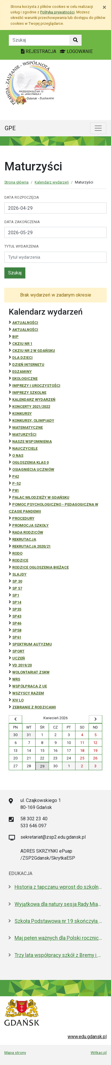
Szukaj (15, 273)
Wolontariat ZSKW (31, 672)
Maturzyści (24, 434)
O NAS (17, 455)
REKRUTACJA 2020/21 (31, 546)
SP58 (16, 630)
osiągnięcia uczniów (33, 469)
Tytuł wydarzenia (21, 246)
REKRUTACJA (24, 539)
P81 (15, 490)
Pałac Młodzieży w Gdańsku (40, 497)
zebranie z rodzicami (34, 707)
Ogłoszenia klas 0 (30, 462)
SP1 (15, 595)
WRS (16, 679)
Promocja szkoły (30, 525)
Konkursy (22, 413)
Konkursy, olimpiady (33, 420)
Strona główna (16, 182)
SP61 (16, 637)
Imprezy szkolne (29, 392)
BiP (15, 336)
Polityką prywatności (57, 12)
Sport (18, 651)
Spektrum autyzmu (32, 644)
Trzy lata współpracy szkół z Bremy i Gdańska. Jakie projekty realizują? (58, 955)
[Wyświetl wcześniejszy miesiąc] (15, 719)
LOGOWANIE (76, 51)
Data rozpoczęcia (21, 197)
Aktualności (25, 322)
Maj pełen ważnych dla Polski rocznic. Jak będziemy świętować (58, 938)
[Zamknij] (104, 7)
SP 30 (17, 581)
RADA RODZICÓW (27, 532)
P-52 (16, 483)
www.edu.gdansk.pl (87, 1036)
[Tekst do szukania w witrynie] (39, 40)
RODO (17, 553)
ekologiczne (25, 378)
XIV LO (18, 700)
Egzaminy (22, 371)
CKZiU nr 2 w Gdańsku (33, 350)
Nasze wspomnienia (32, 441)
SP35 (16, 609)
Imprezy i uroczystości (36, 385)
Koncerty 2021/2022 (31, 406)
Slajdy (19, 574)
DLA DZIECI (22, 357)
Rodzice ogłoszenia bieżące (40, 567)
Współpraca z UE (29, 686)
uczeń (18, 658)
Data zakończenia (22, 222)
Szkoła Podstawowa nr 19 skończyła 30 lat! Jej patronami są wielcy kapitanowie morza (58, 921)
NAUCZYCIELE (25, 448)
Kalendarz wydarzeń (52, 182)
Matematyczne (27, 427)
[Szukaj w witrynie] (75, 40)
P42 (15, 476)
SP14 (16, 602)
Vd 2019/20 (22, 665)
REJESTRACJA (39, 51)
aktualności (25, 329)
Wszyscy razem (28, 693)
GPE (10, 128)
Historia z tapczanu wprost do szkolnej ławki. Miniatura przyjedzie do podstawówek (58, 887)
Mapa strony (15, 1052)
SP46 (16, 623)
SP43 (16, 616)
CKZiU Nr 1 (22, 343)
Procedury (23, 518)
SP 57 (17, 588)
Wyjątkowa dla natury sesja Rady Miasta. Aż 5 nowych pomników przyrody (58, 904)
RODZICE (20, 560)
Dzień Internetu (28, 364)
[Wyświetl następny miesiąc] (95, 719)
